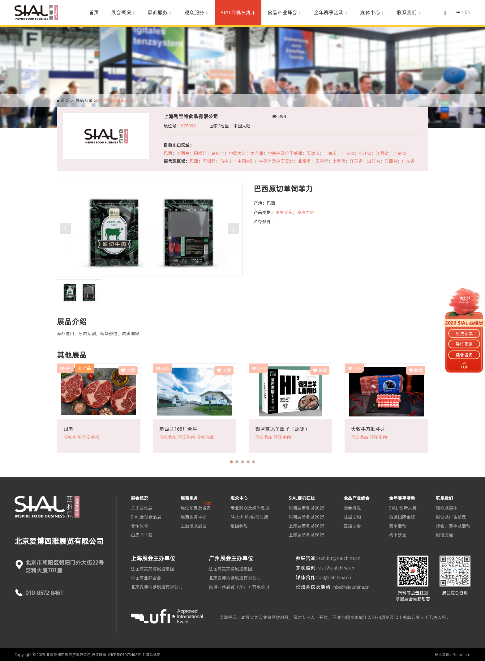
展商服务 (158, 12)
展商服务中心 (194, 517)
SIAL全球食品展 (146, 517)
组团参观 (239, 526)
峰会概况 (352, 508)
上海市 (330, 153)
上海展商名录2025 (306, 526)
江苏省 (347, 153)
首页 (94, 12)
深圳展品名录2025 (306, 517)
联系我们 (407, 12)
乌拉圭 (217, 153)
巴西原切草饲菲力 (116, 100)
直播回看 (352, 526)
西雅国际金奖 (402, 517)
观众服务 (194, 12)
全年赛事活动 (329, 12)
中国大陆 (237, 153)
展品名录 (84, 100)
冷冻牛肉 (305, 212)
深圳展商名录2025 (306, 508)
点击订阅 (419, 593)
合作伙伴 (139, 526)
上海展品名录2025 (306, 535)
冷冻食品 (284, 212)
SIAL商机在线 (236, 12)
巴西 (168, 153)
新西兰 (183, 153)
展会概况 (121, 12)
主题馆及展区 (194, 526)
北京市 (304, 161)
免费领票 (464, 333)
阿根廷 (200, 153)
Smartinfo (461, 654)
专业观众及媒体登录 (249, 508)
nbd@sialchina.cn (351, 587)
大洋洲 (256, 153)
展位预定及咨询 (196, 508)
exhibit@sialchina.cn (339, 558)
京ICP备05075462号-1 (126, 654)
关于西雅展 (141, 508)
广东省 (399, 153)
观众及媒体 (446, 508)
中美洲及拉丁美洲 (285, 153)
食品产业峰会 (282, 12)
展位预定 (464, 344)
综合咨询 (464, 355)
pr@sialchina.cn (334, 577)
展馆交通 (444, 535)
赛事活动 (397, 526)
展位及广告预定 (451, 517)
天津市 (313, 153)
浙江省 (364, 153)
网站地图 (153, 654)
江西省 (382, 153)
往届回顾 (352, 517)
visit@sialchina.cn (336, 568)
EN (467, 12)
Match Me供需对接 (249, 517)
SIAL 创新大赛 (403, 508)
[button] (231, 461)
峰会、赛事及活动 (453, 526)
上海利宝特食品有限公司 (191, 116)
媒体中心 (370, 12)
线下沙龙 (397, 535)
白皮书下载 (141, 535)
